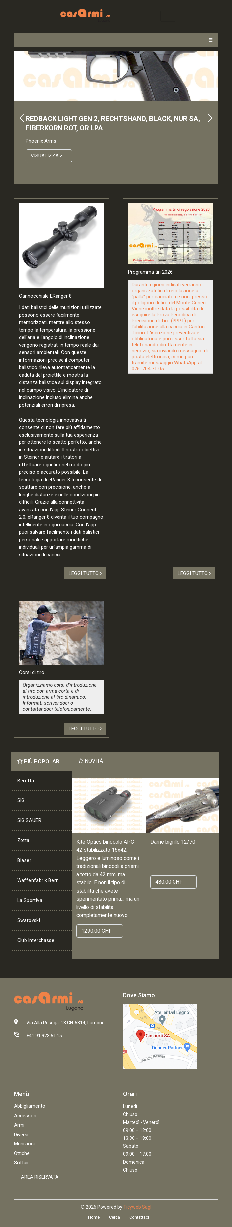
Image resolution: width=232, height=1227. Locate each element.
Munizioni (24, 1144)
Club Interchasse (35, 940)
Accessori (25, 1116)
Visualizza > (46, 156)
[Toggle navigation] (168, 15)
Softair (21, 1163)
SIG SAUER (29, 820)
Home (94, 1217)
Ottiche (22, 1153)
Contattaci (139, 1217)
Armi (19, 1125)
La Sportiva (29, 900)
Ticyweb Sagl (137, 1207)
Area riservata (39, 1177)
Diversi (21, 1135)
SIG (21, 800)
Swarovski (28, 920)
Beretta (25, 780)
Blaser (24, 860)
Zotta (23, 840)
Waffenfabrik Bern (38, 880)
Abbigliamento (29, 1106)
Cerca (114, 1217)
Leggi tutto (85, 573)
